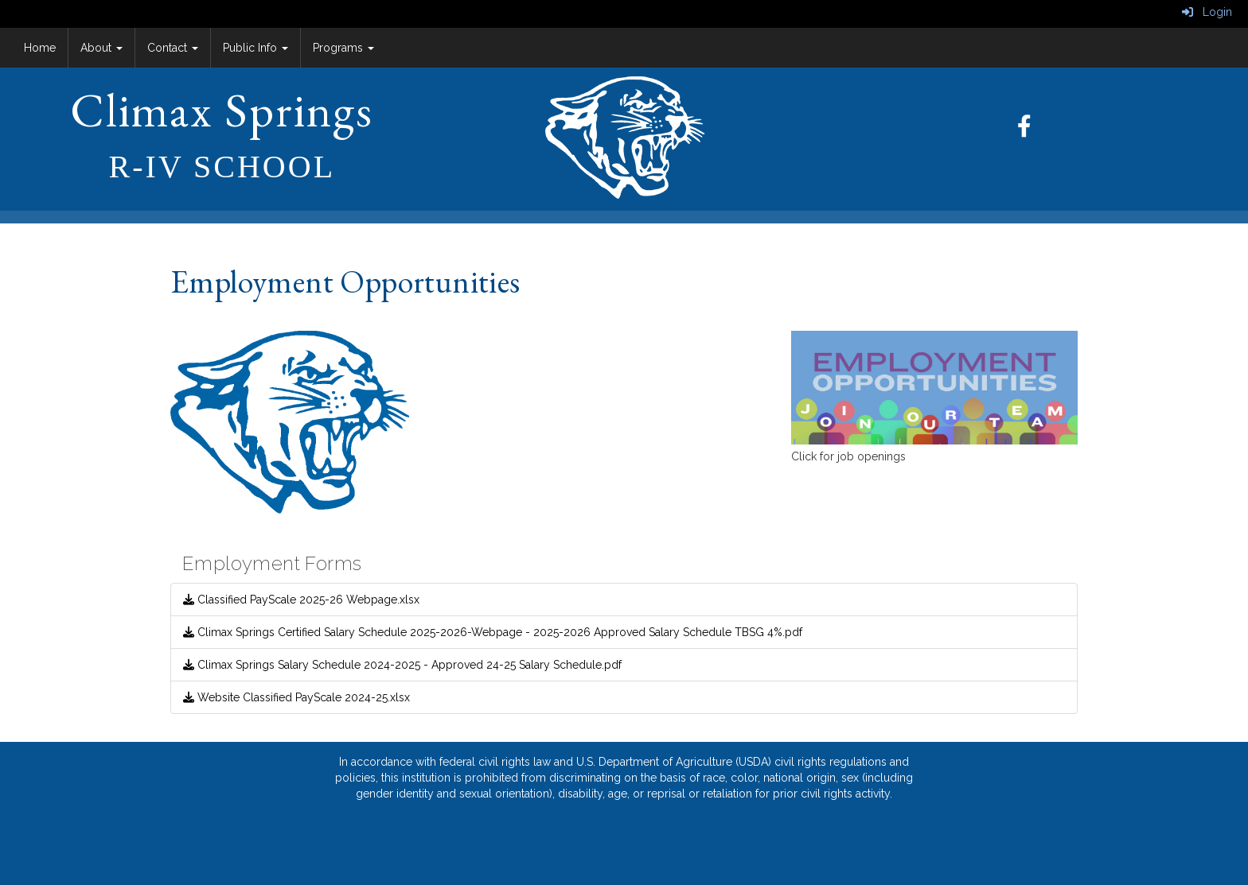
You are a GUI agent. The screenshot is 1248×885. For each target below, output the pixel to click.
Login (1207, 12)
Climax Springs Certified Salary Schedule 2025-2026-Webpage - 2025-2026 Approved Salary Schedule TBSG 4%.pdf (492, 632)
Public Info (255, 47)
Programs (343, 47)
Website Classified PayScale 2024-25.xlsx (296, 697)
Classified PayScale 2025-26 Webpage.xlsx (301, 599)
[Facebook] (1032, 130)
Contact (172, 47)
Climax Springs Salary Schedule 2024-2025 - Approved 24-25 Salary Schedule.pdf (402, 664)
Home (40, 47)
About (101, 47)
